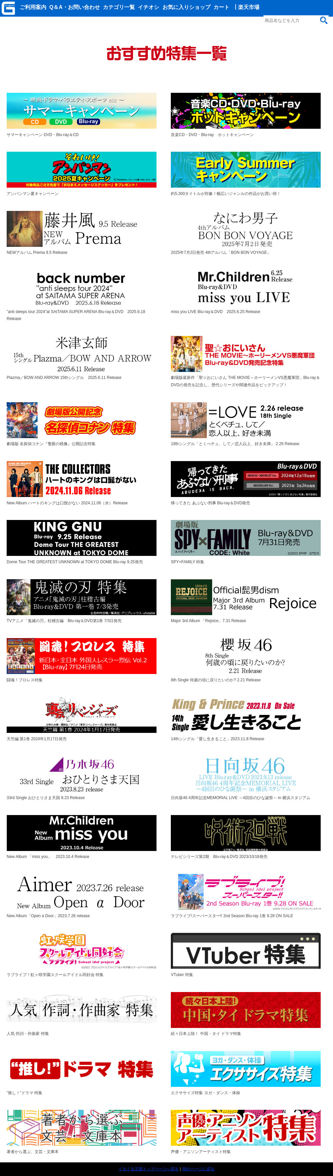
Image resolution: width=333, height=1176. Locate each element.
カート (221, 7)
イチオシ (148, 7)
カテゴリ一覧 (119, 7)
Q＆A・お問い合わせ (74, 7)
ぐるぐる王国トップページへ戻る (148, 1169)
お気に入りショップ (186, 7)
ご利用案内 (33, 7)
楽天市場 (248, 7)
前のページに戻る (198, 1169)
